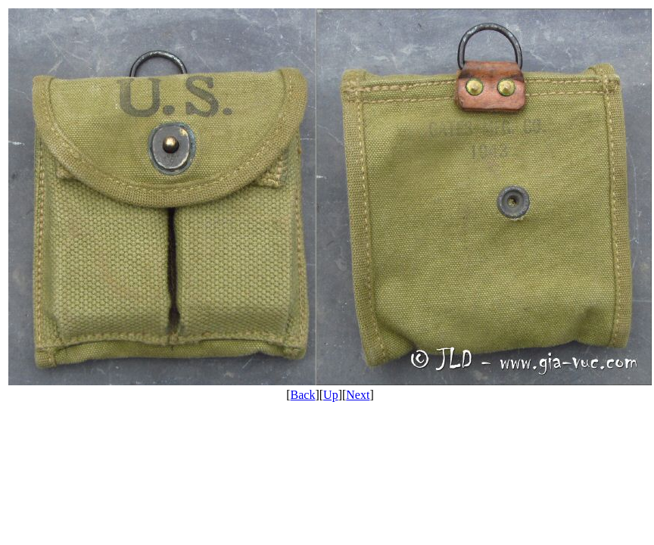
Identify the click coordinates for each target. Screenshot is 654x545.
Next (357, 394)
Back (303, 394)
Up (330, 394)
